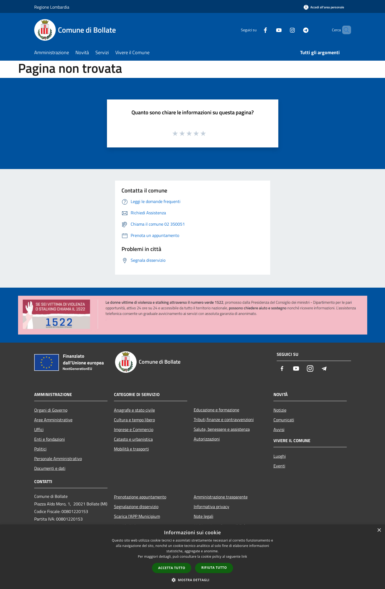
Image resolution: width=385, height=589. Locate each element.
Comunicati (283, 419)
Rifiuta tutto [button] (214, 567)
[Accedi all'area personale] (324, 7)
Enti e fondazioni (49, 439)
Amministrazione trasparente (221, 497)
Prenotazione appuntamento (140, 497)
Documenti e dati (49, 468)
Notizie (279, 410)
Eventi (279, 466)
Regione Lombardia (51, 7)
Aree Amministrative (53, 419)
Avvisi (279, 429)
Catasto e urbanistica (133, 439)
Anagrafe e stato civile (134, 410)
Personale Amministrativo (58, 458)
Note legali (203, 516)
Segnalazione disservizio (136, 506)
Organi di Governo (50, 410)
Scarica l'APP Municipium (137, 516)
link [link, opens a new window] (244, 556)
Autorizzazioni (207, 439)
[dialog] (192, 557)
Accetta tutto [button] (171, 568)
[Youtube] (269, 29)
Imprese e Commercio (133, 429)
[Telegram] (296, 29)
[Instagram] (283, 29)
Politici (40, 449)
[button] (193, 580)
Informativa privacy (211, 506)
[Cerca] (344, 29)
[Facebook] (256, 29)
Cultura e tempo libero (134, 419)
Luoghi (279, 456)
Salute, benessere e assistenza (222, 429)
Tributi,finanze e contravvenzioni (224, 419)
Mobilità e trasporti (131, 449)
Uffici (39, 429)
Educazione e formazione (216, 410)
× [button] (379, 530)
